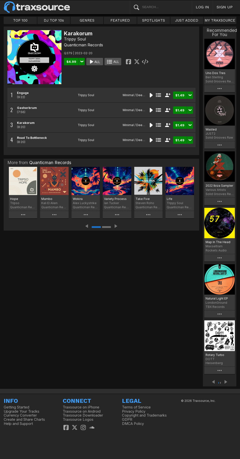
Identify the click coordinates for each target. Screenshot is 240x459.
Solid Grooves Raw (219, 137)
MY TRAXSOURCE (220, 20)
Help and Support (18, 423)
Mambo (46, 199)
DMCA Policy (133, 423)
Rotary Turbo (215, 355)
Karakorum (26, 123)
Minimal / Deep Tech (137, 95)
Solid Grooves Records (220, 81)
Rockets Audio (216, 250)
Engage (23, 93)
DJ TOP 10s (54, 20)
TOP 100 (20, 20)
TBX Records (215, 307)
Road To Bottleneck (32, 138)
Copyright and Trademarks (144, 415)
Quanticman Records (83, 44)
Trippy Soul (75, 39)
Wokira (78, 199)
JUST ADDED (186, 20)
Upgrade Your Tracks (21, 411)
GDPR (127, 419)
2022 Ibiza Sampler (219, 185)
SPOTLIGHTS (153, 20)
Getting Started (16, 407)
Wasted (211, 129)
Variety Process (115, 199)
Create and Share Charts (24, 419)
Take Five (142, 199)
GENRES (87, 20)
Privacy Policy (133, 411)
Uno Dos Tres (215, 73)
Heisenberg (214, 363)
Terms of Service (136, 407)
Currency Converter (20, 415)
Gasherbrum (27, 108)
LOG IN (202, 7)
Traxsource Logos (78, 419)
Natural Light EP (217, 298)
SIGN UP (225, 7)
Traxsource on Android (82, 411)
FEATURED (120, 20)
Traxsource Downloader (83, 415)
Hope (14, 199)
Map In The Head (218, 242)
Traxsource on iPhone (81, 407)
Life (169, 199)
